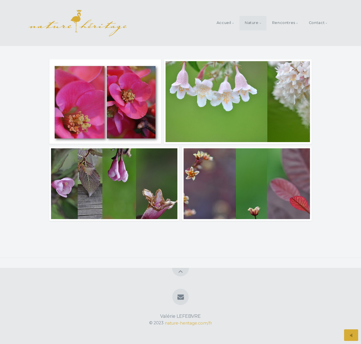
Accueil (224, 23)
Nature (252, 23)
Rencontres (283, 23)
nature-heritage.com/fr (188, 322)
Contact (317, 23)
